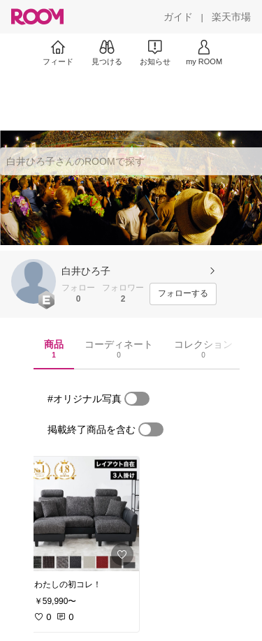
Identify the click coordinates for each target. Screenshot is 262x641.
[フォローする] (183, 294)
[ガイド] (178, 16)
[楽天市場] (231, 16)
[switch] (137, 399)
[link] (82, 514)
